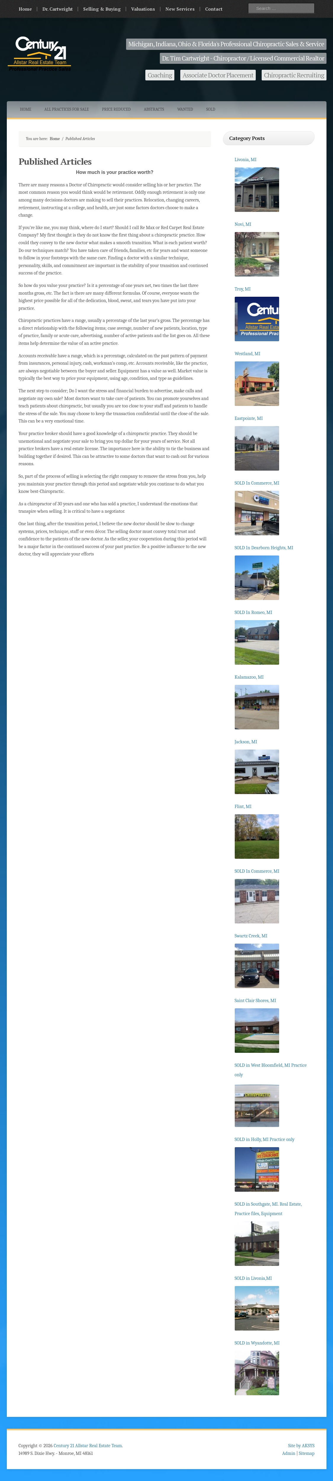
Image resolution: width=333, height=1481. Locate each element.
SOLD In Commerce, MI (257, 483)
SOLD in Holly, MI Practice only (265, 1139)
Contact (214, 9)
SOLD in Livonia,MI (253, 1278)
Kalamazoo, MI (249, 677)
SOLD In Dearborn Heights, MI (264, 547)
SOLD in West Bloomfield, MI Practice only (271, 1070)
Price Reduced (116, 109)
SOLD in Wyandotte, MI (257, 1343)
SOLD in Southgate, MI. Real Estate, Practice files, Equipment (268, 1208)
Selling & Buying (102, 9)
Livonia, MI (246, 159)
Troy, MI (243, 289)
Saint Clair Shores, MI (255, 1000)
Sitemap (307, 1453)
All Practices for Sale (66, 109)
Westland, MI (247, 353)
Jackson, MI (246, 742)
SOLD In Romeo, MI (253, 612)
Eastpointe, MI (249, 418)
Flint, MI (243, 806)
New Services (180, 9)
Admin (288, 1453)
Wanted (185, 109)
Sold (210, 109)
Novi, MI (243, 224)
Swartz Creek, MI (251, 936)
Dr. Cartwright (57, 9)
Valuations (143, 9)
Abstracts (154, 109)
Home (25, 9)
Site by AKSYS (301, 1445)
